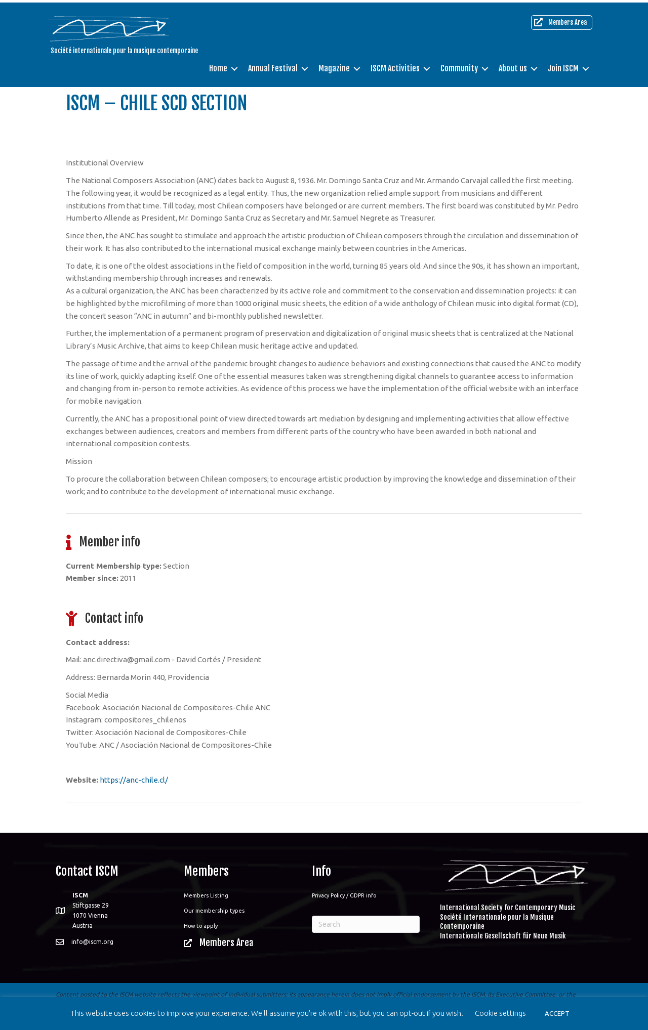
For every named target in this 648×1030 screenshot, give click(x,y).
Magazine (334, 66)
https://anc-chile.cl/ (134, 780)
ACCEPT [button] (557, 1013)
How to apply (201, 926)
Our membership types (214, 911)
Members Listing (206, 895)
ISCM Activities (395, 66)
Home (218, 66)
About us (513, 66)
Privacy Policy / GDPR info (344, 895)
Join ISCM (563, 66)
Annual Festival (273, 66)
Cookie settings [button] (500, 1013)
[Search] (366, 924)
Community (459, 66)
